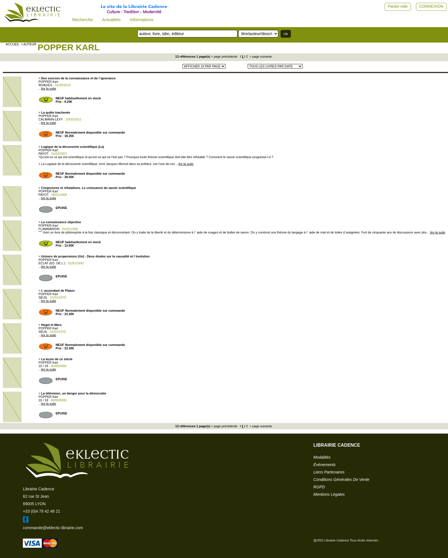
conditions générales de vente (341, 479)
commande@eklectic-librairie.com (53, 527)
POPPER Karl (69, 47)
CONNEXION (431, 6)
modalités (322, 457)
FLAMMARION (49, 229)
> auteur (28, 44)
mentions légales (329, 494)
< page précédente (224, 56)
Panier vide (398, 6)
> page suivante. (261, 56)
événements (324, 464)
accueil (12, 44)
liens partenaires (329, 472)
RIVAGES (45, 85)
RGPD (319, 487)
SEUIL (43, 297)
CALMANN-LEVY (51, 119)
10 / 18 (43, 366)
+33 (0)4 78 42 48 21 (41, 511)
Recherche (82, 19)
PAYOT (44, 153)
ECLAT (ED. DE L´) (52, 263)
